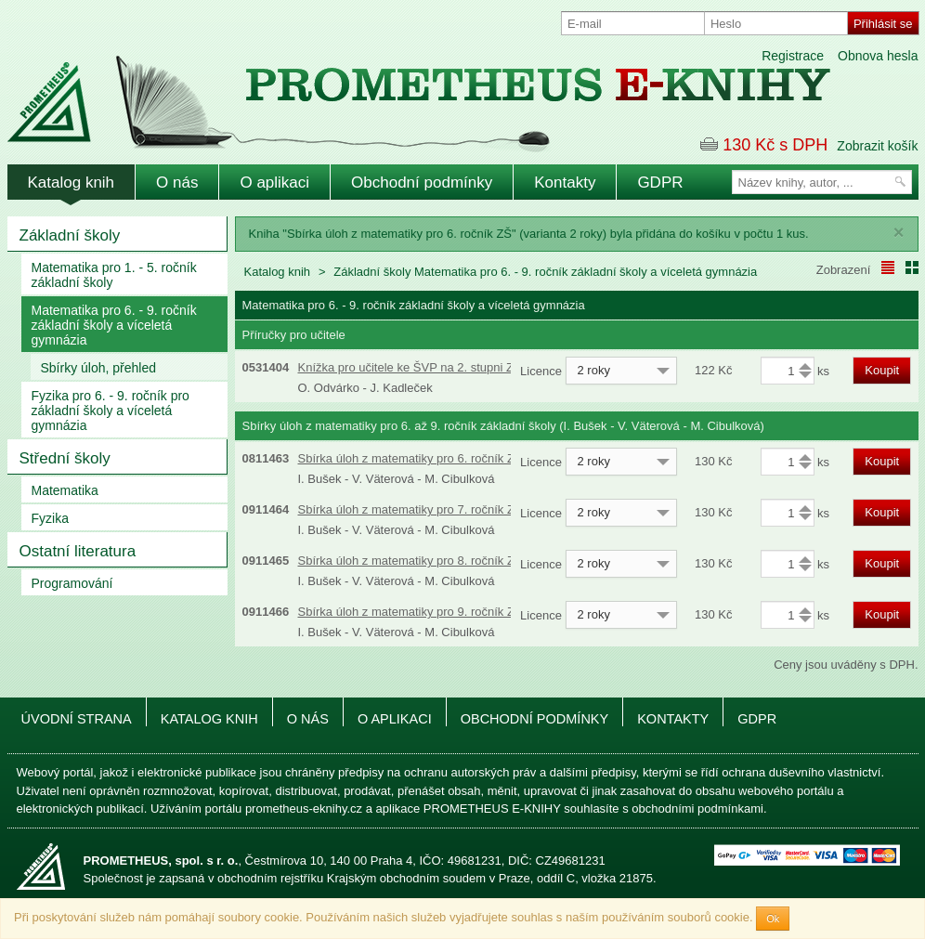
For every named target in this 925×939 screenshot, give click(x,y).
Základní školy (70, 235)
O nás (177, 182)
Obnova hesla (878, 55)
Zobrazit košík (877, 145)
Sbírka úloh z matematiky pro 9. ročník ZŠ (410, 612)
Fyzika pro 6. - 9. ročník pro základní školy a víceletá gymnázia (110, 410)
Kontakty (564, 182)
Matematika (65, 490)
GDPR (660, 182)
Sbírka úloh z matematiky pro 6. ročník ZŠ (410, 458)
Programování (72, 583)
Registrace (793, 55)
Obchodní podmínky (421, 182)
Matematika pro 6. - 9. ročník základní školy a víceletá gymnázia (114, 325)
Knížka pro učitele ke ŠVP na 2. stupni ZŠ (410, 367)
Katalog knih (71, 182)
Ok (772, 918)
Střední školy (65, 458)
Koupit (882, 370)
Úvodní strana (76, 718)
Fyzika (50, 518)
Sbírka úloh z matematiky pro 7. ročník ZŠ (410, 509)
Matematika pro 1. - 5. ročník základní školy (114, 275)
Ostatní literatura (78, 551)
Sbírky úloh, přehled (99, 367)
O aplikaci (274, 182)
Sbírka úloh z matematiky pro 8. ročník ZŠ (410, 560)
